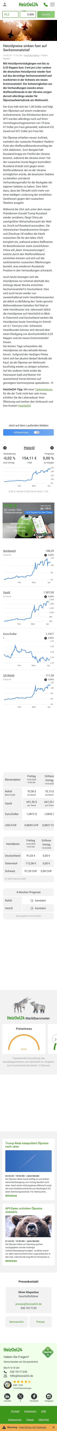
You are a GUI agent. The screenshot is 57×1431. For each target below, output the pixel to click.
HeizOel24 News (31, 55)
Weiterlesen (11, 1195)
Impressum (30, 1411)
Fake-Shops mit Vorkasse (32, 1427)
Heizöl (29, 448)
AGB (43, 1411)
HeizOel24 (24, 405)
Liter (24, 11)
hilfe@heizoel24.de (21, 1375)
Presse (40, 1321)
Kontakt (15, 1411)
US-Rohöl (8, 675)
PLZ (6, 14)
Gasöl (6, 592)
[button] (4, 4)
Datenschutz (15, 1419)
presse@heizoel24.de (29, 1304)
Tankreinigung (43, 389)
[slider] (22, 1382)
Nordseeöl (9, 550)
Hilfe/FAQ (43, 1419)
